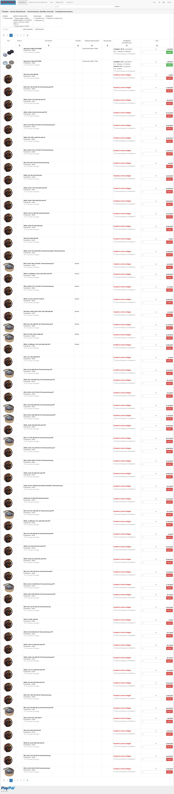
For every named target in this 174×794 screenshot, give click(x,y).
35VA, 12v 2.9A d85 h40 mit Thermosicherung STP (38, 533)
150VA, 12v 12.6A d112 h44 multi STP (35, 546)
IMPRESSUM (59, 2)
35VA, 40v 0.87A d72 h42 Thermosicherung (36, 162)
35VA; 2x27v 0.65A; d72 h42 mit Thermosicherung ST (39, 125)
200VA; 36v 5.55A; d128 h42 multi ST (34, 137)
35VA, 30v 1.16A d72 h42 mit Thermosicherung (37, 695)
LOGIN (169, 2)
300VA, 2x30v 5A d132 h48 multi (33, 225)
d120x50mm (39, 18)
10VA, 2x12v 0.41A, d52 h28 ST (33, 717)
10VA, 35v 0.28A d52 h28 (31, 238)
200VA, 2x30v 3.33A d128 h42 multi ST (35, 200)
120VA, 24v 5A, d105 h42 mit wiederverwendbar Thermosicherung (43, 485)
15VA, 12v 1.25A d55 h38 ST (32, 357)
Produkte (5, 11)
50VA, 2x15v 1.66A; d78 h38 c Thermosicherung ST (39, 263)
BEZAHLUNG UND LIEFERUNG (38, 2)
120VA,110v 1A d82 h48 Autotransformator (36, 498)
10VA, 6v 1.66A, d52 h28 (31, 619)
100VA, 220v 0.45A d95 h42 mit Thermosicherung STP (39, 594)
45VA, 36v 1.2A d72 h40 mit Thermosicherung (37, 755)
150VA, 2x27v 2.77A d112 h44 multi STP (35, 188)
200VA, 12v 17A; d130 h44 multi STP (34, 669)
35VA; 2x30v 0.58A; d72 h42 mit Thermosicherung (38, 460)
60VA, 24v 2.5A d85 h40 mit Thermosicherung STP (38, 707)
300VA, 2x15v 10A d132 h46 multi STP (35, 425)
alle (126, 43)
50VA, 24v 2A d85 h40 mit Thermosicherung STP (38, 369)
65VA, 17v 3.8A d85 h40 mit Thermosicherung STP (38, 437)
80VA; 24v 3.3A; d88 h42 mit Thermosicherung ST (38, 324)
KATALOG (22, 2)
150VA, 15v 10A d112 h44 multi (33, 175)
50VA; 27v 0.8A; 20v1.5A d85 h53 (33, 334)
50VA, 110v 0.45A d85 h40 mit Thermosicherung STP (39, 405)
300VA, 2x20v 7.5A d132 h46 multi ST (34, 99)
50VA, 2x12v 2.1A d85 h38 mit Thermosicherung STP (39, 584)
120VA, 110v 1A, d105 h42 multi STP (34, 644)
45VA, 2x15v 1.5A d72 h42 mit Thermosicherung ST (39, 392)
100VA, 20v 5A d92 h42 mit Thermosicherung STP (38, 632)
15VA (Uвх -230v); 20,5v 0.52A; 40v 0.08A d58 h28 (38, 311)
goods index (4, 791)
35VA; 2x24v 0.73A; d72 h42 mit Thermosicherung (38, 150)
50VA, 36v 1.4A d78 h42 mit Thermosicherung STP (38, 87)
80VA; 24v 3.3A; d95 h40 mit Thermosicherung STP (39, 511)
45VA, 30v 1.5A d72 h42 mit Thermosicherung (37, 606)
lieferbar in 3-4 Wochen (54, 18)
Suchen (117, 6)
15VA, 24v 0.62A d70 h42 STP (32, 730)
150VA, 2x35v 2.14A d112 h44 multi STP (35, 112)
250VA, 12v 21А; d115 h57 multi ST (34, 299)
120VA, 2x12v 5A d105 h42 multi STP (34, 473)
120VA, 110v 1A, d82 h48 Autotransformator (36, 213)
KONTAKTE (69, 2)
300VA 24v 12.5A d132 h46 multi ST (34, 743)
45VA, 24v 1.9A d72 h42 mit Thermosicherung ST (38, 571)
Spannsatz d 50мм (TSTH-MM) (32, 48)
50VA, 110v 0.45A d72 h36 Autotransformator (37, 768)
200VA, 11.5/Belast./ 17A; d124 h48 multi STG (37, 521)
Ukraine (7, 18)
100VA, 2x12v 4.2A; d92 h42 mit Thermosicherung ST (39, 448)
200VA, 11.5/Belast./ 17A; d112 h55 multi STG (37, 344)
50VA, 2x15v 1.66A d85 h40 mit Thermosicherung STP (39, 415)
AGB (51, 2)
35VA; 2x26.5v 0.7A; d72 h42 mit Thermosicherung (38, 286)
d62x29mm (38, 20)
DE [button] (154, 2)
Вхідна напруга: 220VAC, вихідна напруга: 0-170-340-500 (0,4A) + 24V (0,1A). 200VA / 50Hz (23, 21)
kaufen (169, 52)
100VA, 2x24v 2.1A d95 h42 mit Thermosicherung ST (39, 657)
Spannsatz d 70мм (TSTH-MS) (32, 61)
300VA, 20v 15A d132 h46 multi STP (34, 682)
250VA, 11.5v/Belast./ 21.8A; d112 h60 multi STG (38, 273)
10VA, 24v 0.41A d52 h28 (31, 74)
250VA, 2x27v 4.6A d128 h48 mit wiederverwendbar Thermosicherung (44, 251)
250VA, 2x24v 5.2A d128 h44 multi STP (35, 558)
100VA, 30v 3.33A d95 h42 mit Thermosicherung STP (39, 379)
